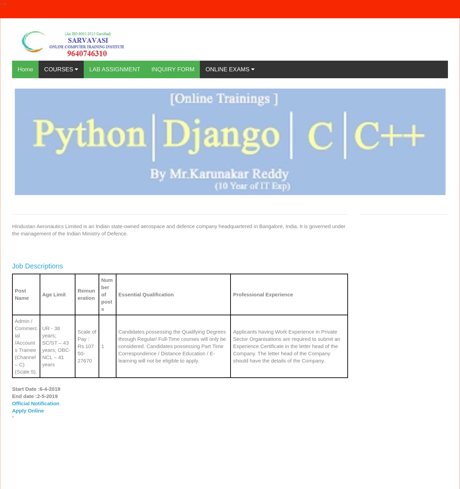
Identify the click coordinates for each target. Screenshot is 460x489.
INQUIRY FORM (172, 69)
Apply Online (28, 411)
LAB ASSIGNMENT (114, 69)
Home (25, 69)
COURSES (61, 69)
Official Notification (36, 403)
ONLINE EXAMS (229, 69)
